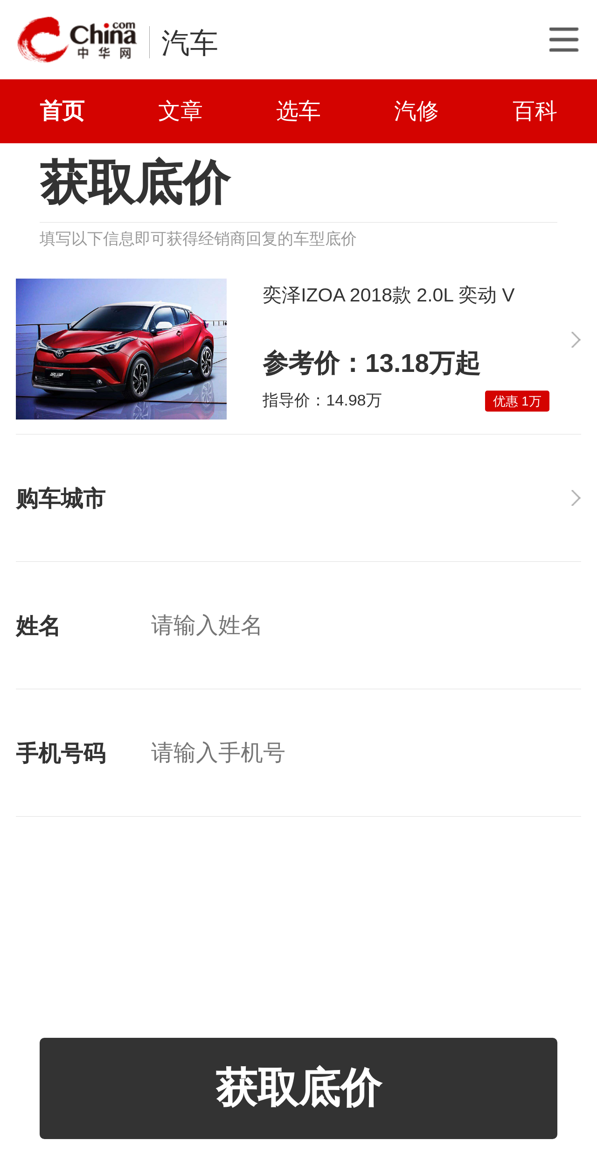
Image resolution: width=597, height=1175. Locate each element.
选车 (298, 110)
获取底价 (298, 1088)
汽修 (416, 110)
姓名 (38, 626)
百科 (535, 110)
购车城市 (60, 499)
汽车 (189, 43)
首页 (62, 110)
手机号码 (60, 753)
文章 (180, 110)
